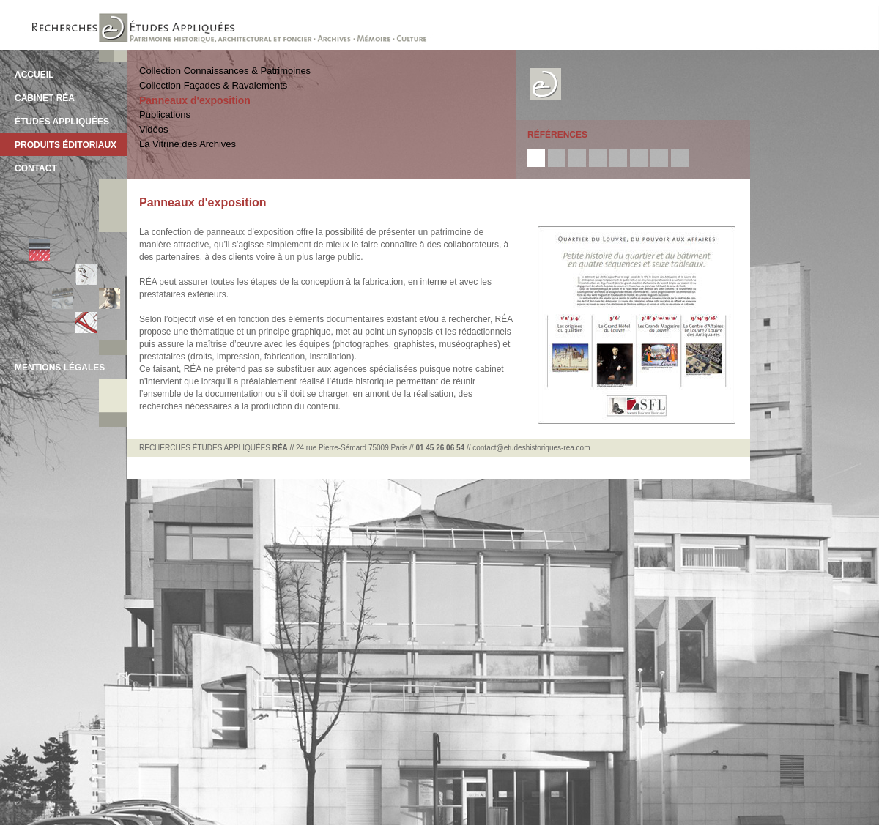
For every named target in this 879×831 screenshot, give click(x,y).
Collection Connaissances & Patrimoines (225, 70)
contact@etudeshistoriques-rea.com (531, 448)
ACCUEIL (34, 75)
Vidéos (153, 129)
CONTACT (36, 168)
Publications (164, 114)
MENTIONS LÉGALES (60, 367)
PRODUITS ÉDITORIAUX (65, 145)
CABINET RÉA (45, 98)
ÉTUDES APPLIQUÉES (62, 121)
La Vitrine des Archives (187, 143)
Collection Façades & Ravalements (213, 85)
